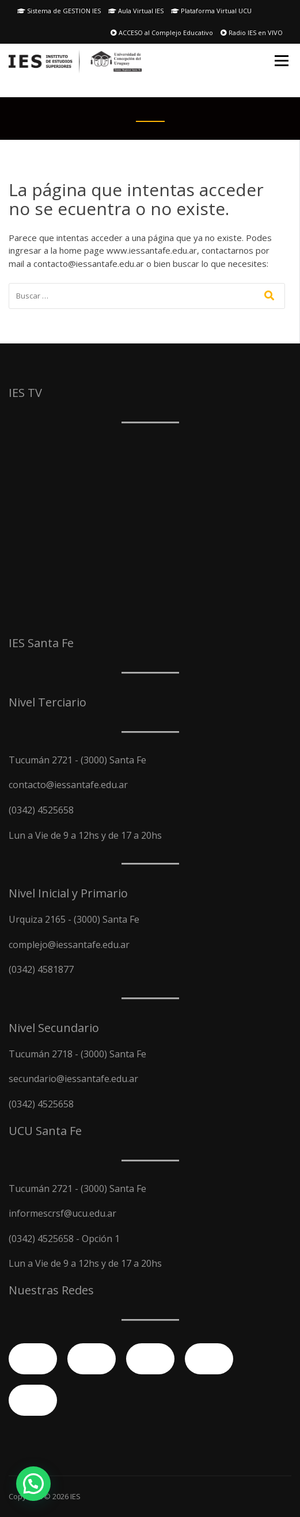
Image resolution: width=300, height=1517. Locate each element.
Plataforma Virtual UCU (211, 10)
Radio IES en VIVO (252, 32)
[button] (33, 1483)
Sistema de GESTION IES (59, 10)
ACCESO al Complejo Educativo (162, 32)
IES (75, 1496)
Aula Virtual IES (136, 10)
